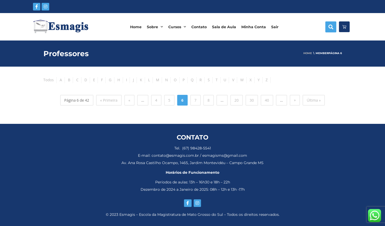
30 (252, 100)
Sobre (155, 27)
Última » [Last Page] (314, 100)
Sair (274, 27)
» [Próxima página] (295, 99)
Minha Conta (253, 27)
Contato (199, 27)
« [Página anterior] (129, 100)
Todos (48, 79)
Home (136, 27)
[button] (330, 26)
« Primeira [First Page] (109, 100)
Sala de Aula (224, 27)
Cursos (177, 27)
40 (267, 100)
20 (237, 100)
